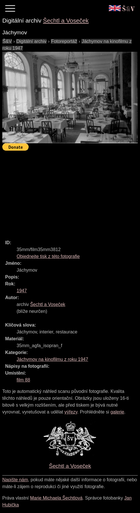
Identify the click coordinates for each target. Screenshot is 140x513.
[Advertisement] (71, 193)
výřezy (70, 411)
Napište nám (15, 479)
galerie (117, 411)
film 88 (23, 379)
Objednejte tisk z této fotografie (48, 256)
